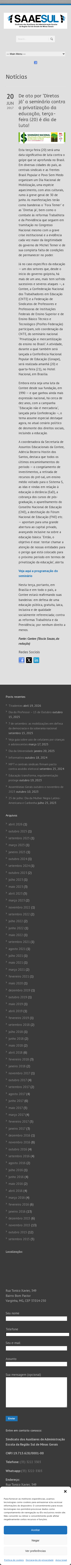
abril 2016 (16, 1191)
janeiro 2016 (17, 1211)
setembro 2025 (19, 838)
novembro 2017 (19, 1073)
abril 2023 (16, 893)
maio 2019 (16, 1004)
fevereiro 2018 (19, 1059)
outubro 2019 (18, 997)
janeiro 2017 (17, 1128)
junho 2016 (16, 1177)
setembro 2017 (19, 1087)
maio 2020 (16, 983)
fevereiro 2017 (19, 1121)
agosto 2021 (17, 949)
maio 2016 (16, 1184)
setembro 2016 (19, 1156)
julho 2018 (16, 1032)
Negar (35, 1540)
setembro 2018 (19, 1025)
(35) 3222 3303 (30, 1468)
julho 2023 (16, 879)
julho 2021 (16, 956)
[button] (65, 1491)
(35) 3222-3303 (31, 1476)
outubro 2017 (18, 1080)
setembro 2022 (19, 914)
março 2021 (17, 969)
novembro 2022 (19, 907)
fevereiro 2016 (19, 1204)
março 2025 (17, 845)
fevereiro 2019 (19, 1018)
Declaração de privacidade (40, 1560)
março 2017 (17, 1115)
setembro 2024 (19, 866)
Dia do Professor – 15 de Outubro (30, 712)
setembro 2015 (19, 1239)
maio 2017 (16, 1108)
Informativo (16, 757)
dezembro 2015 (19, 1218)
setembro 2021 (19, 942)
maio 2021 (16, 962)
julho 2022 (16, 921)
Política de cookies (14, 1560)
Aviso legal (61, 1560)
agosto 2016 (17, 1163)
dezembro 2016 (19, 1135)
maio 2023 (16, 887)
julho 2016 (16, 1170)
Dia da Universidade (21, 751)
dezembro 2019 (19, 990)
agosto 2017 (17, 1094)
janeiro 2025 (17, 852)
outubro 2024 (18, 859)
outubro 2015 (18, 1232)
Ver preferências (35, 1550)
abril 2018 (16, 1052)
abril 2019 (16, 1011)
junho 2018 (16, 1038)
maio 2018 (16, 1045)
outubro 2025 (18, 831)
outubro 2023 (18, 873)
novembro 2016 (19, 1142)
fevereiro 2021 (19, 976)
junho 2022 (16, 928)
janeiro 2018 (17, 1066)
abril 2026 (16, 824)
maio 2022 (16, 935)
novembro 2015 (19, 1225)
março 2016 (17, 1197)
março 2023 (17, 900)
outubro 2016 (18, 1149)
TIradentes (16, 705)
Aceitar (35, 1530)
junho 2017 (16, 1101)
